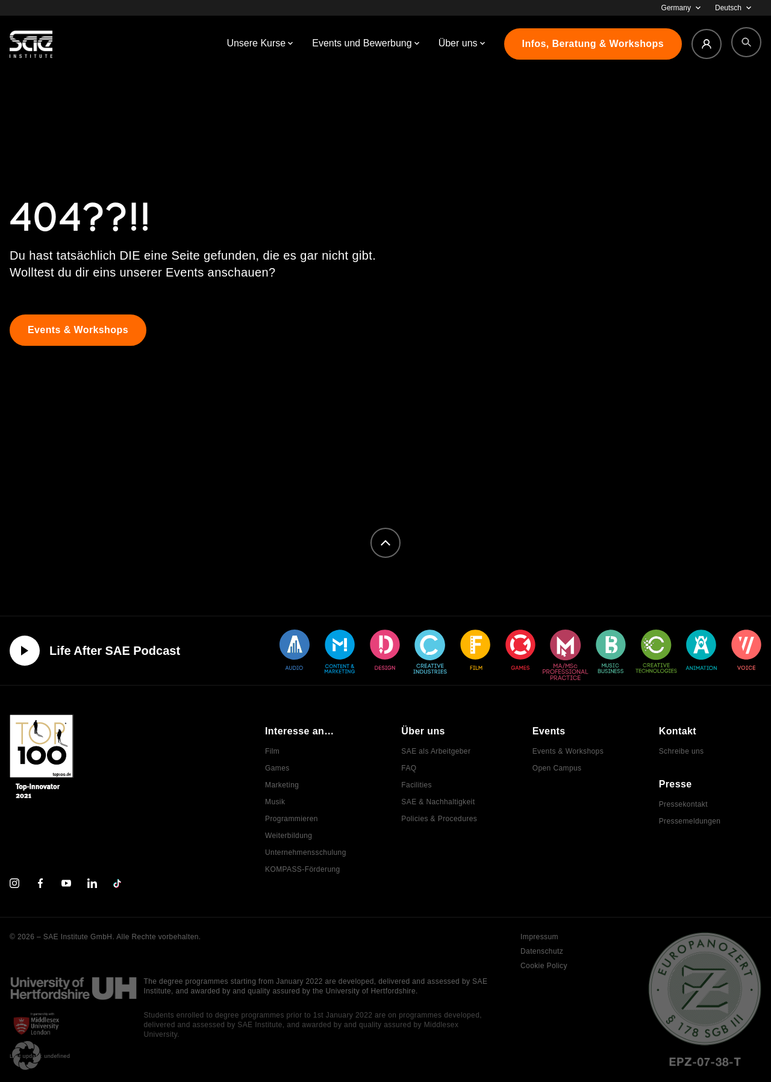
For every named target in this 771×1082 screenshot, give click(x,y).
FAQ (408, 768)
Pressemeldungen (690, 821)
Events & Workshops (568, 751)
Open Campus (557, 768)
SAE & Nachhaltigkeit (438, 802)
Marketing (282, 785)
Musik (275, 802)
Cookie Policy (543, 966)
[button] (26, 1055)
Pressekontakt (683, 804)
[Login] (706, 44)
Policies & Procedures (439, 819)
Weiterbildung (288, 835)
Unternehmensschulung (305, 852)
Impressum (539, 937)
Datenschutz (541, 951)
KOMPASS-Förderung (302, 869)
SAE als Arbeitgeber (435, 751)
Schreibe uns (681, 751)
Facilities (416, 785)
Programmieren (291, 819)
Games (277, 768)
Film (272, 751)
